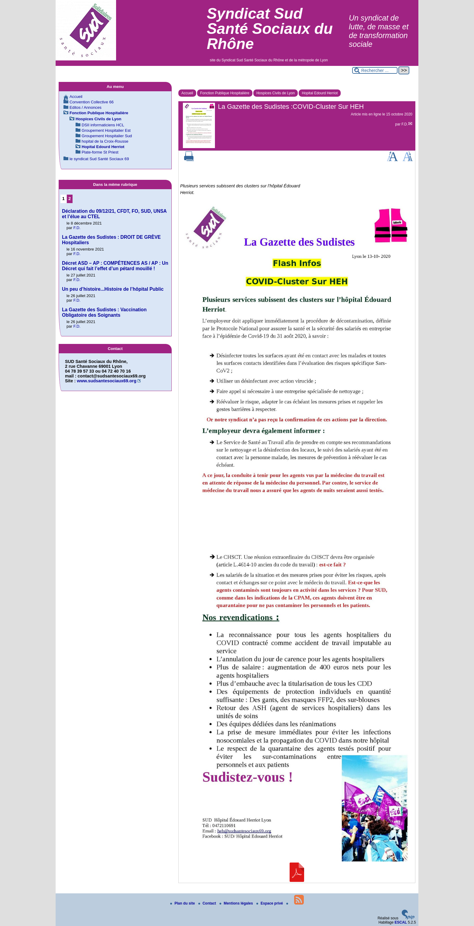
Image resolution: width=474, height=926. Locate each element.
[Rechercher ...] (375, 70)
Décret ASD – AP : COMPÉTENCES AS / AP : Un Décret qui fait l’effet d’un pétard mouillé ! (115, 266)
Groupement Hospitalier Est (106, 130)
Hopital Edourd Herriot (320, 93)
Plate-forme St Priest (100, 152)
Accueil (187, 93)
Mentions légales (236, 903)
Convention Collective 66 (92, 102)
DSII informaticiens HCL (103, 125)
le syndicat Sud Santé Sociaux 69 (99, 159)
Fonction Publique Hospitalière (224, 93)
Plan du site (183, 903)
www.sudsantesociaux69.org (106, 380)
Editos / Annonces (86, 107)
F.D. (404, 124)
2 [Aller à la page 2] (69, 198)
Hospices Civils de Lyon (275, 93)
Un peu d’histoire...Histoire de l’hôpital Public (113, 289)
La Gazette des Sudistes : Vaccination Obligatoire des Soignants (104, 312)
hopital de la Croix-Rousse (105, 141)
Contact (207, 903)
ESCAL (400, 922)
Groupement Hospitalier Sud (107, 136)
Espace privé (270, 903)
